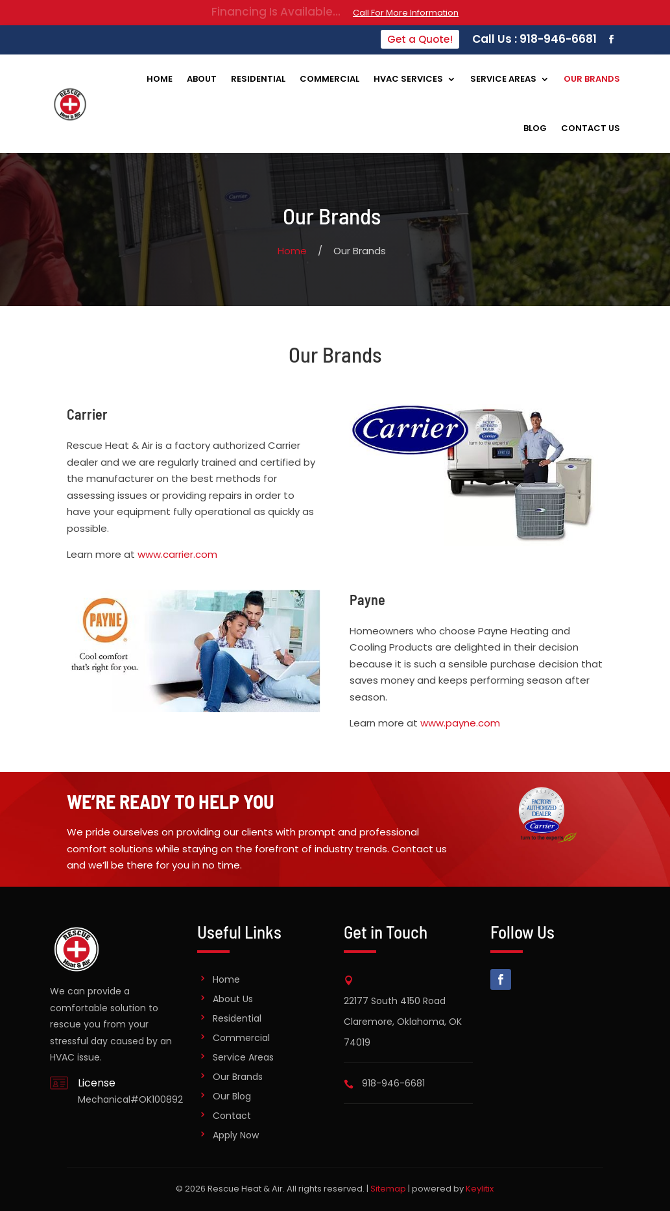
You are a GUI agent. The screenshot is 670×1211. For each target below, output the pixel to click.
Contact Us (590, 128)
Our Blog (232, 1096)
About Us (233, 998)
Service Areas (503, 79)
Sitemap (388, 1188)
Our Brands (592, 79)
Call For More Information (406, 12)
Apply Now (236, 1135)
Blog (535, 128)
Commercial (329, 79)
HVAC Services (408, 79)
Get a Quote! (420, 39)
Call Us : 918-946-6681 (534, 39)
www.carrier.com (177, 554)
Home (160, 79)
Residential (258, 79)
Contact (232, 1115)
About (202, 79)
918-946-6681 (393, 1083)
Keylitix (480, 1188)
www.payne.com (460, 723)
